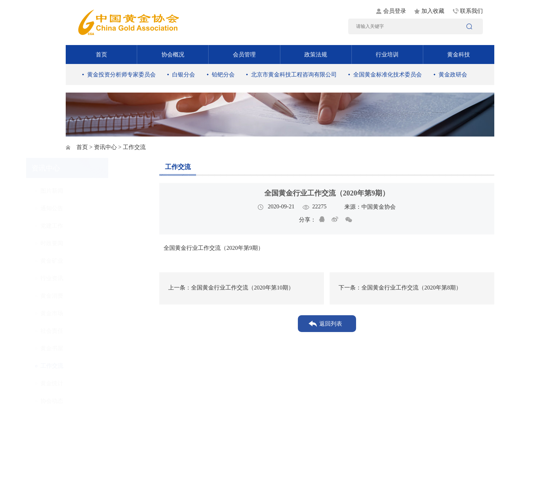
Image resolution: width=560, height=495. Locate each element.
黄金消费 (90, 296)
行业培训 (387, 54)
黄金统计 (90, 383)
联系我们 (471, 11)
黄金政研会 (453, 74)
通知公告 (90, 208)
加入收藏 (432, 11)
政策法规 (315, 54)
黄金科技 (458, 54)
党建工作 (90, 226)
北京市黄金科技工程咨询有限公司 (294, 74)
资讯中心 (105, 147)
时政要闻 (90, 243)
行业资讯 (90, 278)
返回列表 (330, 324)
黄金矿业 (90, 261)
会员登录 (394, 11)
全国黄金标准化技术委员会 (387, 74)
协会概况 (172, 54)
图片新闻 (90, 191)
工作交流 (90, 366)
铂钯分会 (223, 74)
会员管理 (244, 54)
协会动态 (90, 401)
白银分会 (183, 74)
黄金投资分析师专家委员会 (121, 74)
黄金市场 (90, 313)
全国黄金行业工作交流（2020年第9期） (211, 248)
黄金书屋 (90, 348)
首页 (101, 54)
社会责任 (90, 331)
